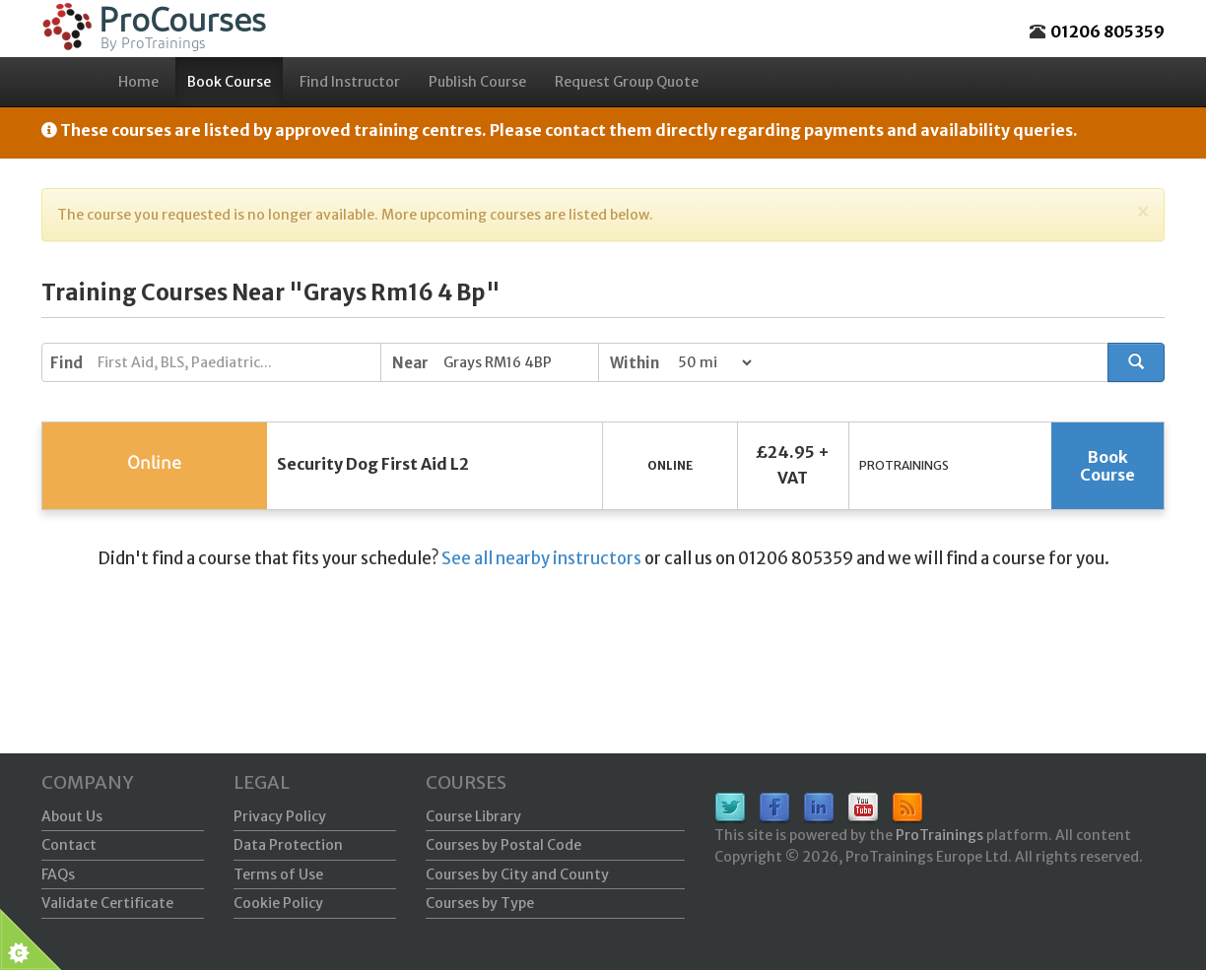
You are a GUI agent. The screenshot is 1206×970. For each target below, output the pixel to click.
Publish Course (477, 82)
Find (66, 363)
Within (634, 363)
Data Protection (288, 845)
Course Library (473, 816)
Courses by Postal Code (503, 845)
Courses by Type (480, 903)
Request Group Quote (627, 82)
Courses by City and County (517, 874)
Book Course (229, 82)
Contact (69, 845)
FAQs (58, 874)
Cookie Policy (278, 903)
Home (138, 82)
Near (410, 363)
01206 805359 (1107, 31)
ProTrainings (939, 835)
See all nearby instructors (541, 558)
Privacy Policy (280, 816)
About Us (71, 816)
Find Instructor (350, 82)
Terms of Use (278, 874)
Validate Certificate (107, 903)
